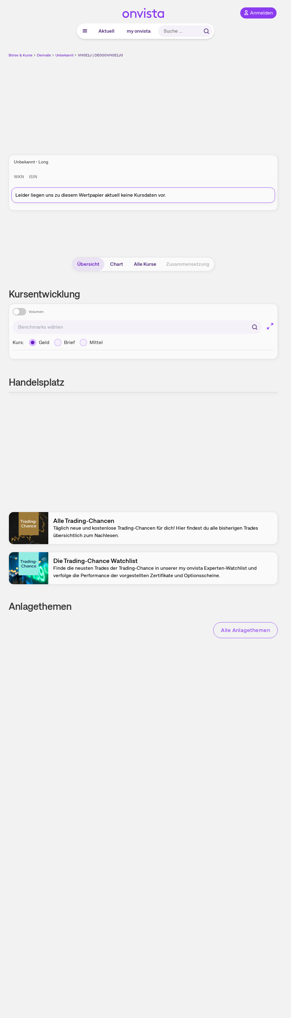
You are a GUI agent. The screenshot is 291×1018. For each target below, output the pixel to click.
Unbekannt (64, 55)
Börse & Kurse (21, 55)
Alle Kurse (145, 264)
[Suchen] (255, 327)
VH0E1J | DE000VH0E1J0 (100, 55)
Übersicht (88, 264)
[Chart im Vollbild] (270, 326)
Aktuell (106, 31)
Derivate (44, 55)
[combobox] (137, 327)
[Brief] (64, 342)
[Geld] (39, 342)
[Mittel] (91, 342)
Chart (116, 264)
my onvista (139, 31)
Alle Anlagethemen (245, 630)
